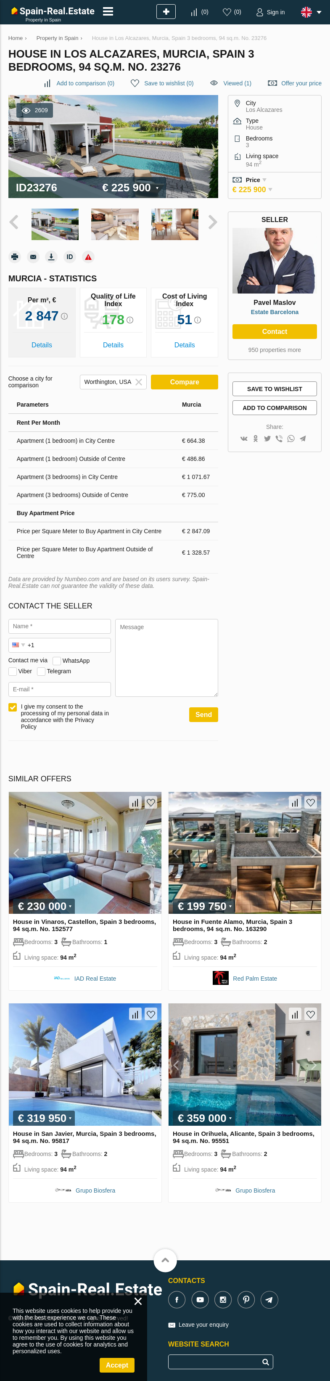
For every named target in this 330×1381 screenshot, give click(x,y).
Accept (117, 1365)
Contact (275, 331)
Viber (25, 670)
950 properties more (274, 350)
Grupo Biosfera (95, 1190)
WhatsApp (76, 659)
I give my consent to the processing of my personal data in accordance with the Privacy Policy (65, 715)
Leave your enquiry (204, 1324)
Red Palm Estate (255, 978)
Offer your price (301, 83)
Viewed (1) (238, 83)
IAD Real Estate (95, 978)
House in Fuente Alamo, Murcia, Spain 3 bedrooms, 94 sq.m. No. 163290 (233, 925)
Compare (184, 381)
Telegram (59, 670)
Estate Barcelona (275, 312)
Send (203, 713)
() (205, 11)
